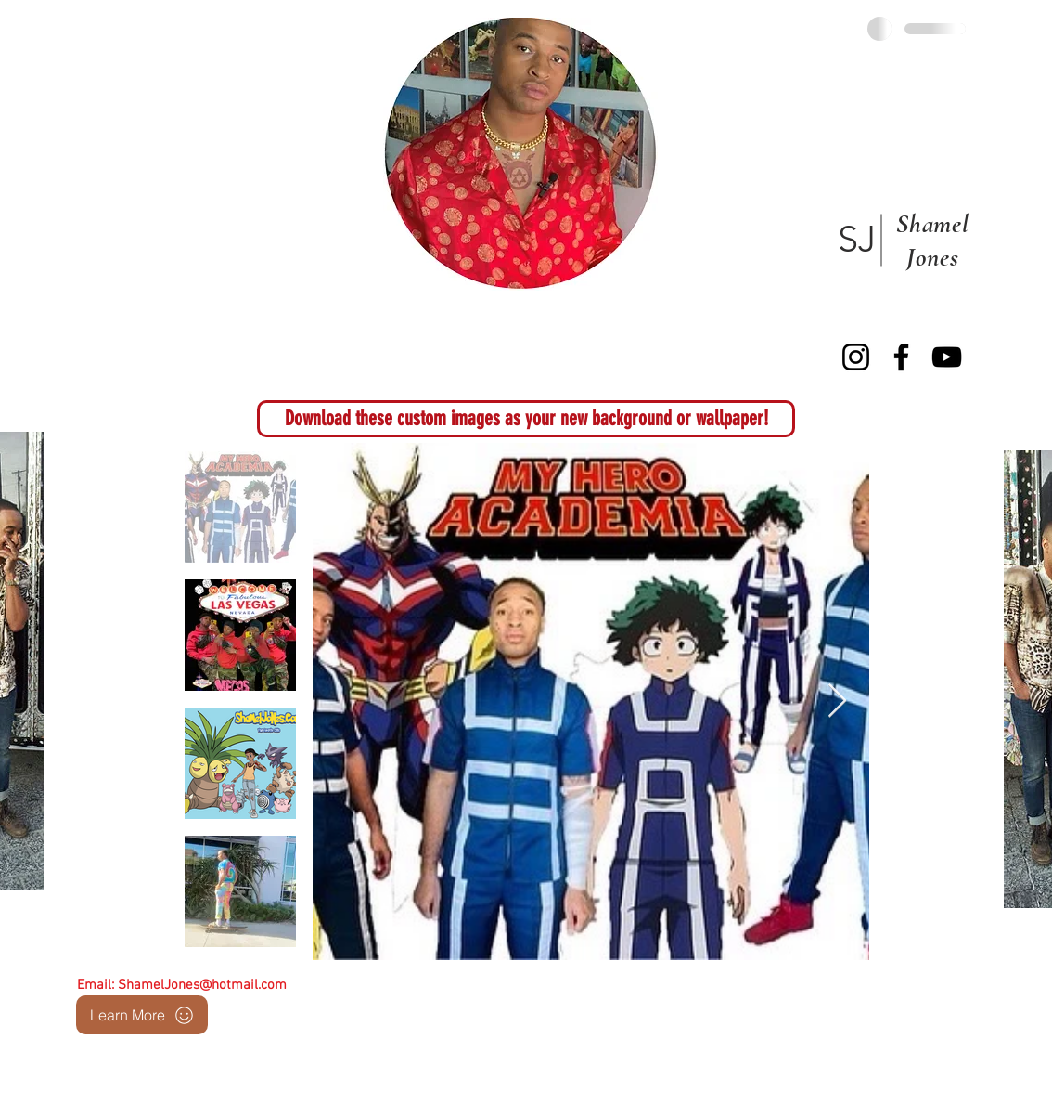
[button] (526, 418)
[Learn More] (142, 1014)
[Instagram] (856, 357)
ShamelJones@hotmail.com (202, 985)
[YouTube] (947, 357)
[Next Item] (837, 701)
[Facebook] (901, 357)
